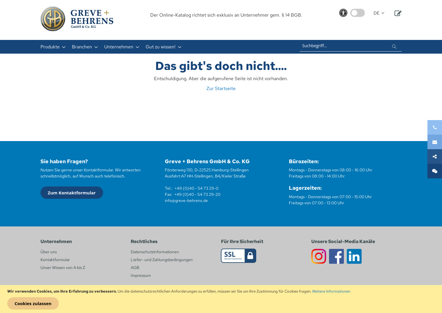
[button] (379, 13)
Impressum (141, 275)
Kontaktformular (55, 259)
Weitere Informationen (331, 291)
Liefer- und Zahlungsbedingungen (162, 259)
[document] (221, 299)
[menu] (145, 47)
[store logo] (76, 18)
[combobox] (351, 46)
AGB (135, 267)
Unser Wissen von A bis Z (62, 267)
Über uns (48, 251)
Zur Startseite (221, 88)
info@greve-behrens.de (186, 200)
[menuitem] (51, 47)
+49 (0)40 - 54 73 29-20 (197, 194)
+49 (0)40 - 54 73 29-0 (196, 188)
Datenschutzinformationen (155, 251)
